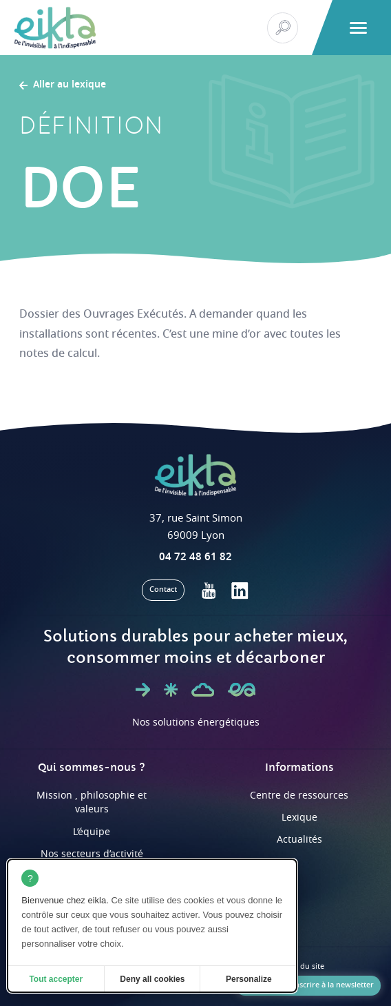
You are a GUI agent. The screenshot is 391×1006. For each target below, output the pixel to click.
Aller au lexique (69, 85)
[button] (358, 27)
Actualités (299, 839)
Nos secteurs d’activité (92, 854)
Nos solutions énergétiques (196, 722)
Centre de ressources (299, 795)
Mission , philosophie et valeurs (91, 802)
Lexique (299, 817)
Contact (163, 589)
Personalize (249, 979)
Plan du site (303, 966)
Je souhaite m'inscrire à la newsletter (308, 985)
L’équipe (91, 832)
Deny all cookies (152, 979)
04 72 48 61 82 (195, 556)
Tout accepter (56, 979)
